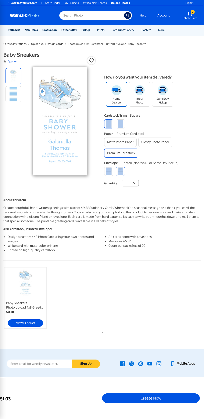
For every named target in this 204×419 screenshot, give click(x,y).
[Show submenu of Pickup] (92, 30)
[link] (25, 297)
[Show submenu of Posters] (153, 30)
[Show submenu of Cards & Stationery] (136, 30)
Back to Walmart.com (22, 2)
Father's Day (69, 30)
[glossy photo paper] (155, 142)
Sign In (189, 2)
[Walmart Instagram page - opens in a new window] (158, 363)
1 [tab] (101, 332)
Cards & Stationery (123, 30)
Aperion (13, 61)
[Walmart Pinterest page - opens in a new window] (140, 363)
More (161, 30)
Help (143, 15)
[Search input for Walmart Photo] (91, 15)
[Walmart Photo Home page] (30, 15)
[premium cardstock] (121, 153)
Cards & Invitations (14, 43)
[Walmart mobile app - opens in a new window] (182, 363)
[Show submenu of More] (166, 30)
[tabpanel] (36, 298)
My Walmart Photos (95, 2)
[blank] (108, 171)
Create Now (150, 398)
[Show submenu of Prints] (106, 30)
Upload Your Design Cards (47, 43)
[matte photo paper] (120, 142)
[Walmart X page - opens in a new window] (131, 363)
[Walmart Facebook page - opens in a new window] (122, 363)
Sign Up (86, 363)
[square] (108, 123)
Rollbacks (14, 30)
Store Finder (52, 2)
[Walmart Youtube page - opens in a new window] (149, 363)
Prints (100, 30)
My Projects (72, 2)
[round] (120, 123)
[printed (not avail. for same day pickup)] (120, 171)
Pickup (86, 30)
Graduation (49, 30)
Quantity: (111, 183)
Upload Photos (120, 2)
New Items (31, 30)
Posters (146, 30)
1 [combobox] (123, 183)
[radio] (13, 76)
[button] (91, 61)
